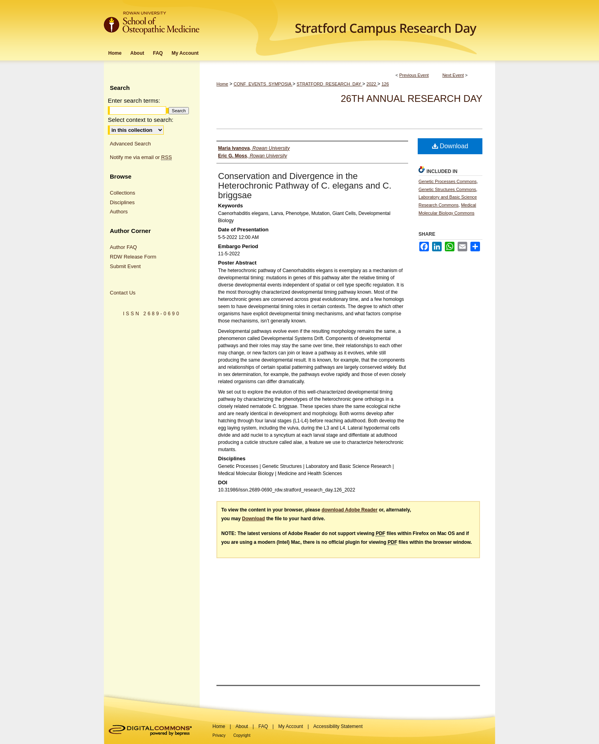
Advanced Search (130, 144)
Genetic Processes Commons (448, 181)
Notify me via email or (141, 157)
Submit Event (125, 266)
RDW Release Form (133, 257)
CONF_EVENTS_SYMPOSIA (263, 84)
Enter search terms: (134, 100)
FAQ (263, 726)
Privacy (219, 735)
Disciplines (122, 202)
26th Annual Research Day (411, 98)
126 (385, 84)
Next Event (453, 75)
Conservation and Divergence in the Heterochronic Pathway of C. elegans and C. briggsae (304, 185)
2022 (372, 84)
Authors (119, 212)
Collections (122, 193)
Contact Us (122, 293)
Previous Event (414, 75)
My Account (290, 726)
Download (450, 146)
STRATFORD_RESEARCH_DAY (329, 84)
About (242, 726)
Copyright (241, 735)
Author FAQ (123, 247)
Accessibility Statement (338, 726)
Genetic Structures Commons (447, 189)
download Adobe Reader (349, 510)
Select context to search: (140, 119)
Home (222, 84)
